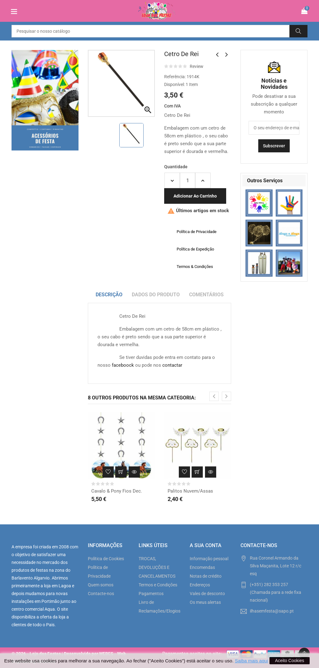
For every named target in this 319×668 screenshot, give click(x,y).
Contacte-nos (101, 593)
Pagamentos (151, 593)
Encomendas (202, 567)
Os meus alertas (205, 602)
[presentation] (214, 396)
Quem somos (100, 584)
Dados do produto (156, 295)
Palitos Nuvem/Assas (190, 491)
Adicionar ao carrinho (195, 195)
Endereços (200, 584)
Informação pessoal (209, 558)
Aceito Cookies (289, 660)
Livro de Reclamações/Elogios (159, 606)
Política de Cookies (106, 558)
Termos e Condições (158, 584)
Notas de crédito (205, 576)
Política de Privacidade (99, 572)
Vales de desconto (207, 593)
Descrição (109, 295)
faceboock (123, 365)
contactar (172, 365)
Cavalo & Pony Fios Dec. (116, 491)
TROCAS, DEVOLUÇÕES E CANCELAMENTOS (157, 567)
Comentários (206, 295)
